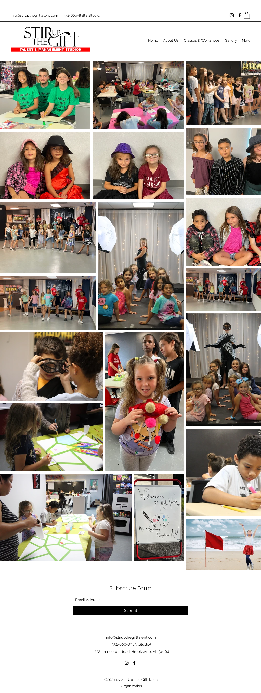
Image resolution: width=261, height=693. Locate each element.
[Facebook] (239, 15)
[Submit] (130, 610)
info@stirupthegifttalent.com (34, 15)
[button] (247, 15)
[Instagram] (231, 15)
